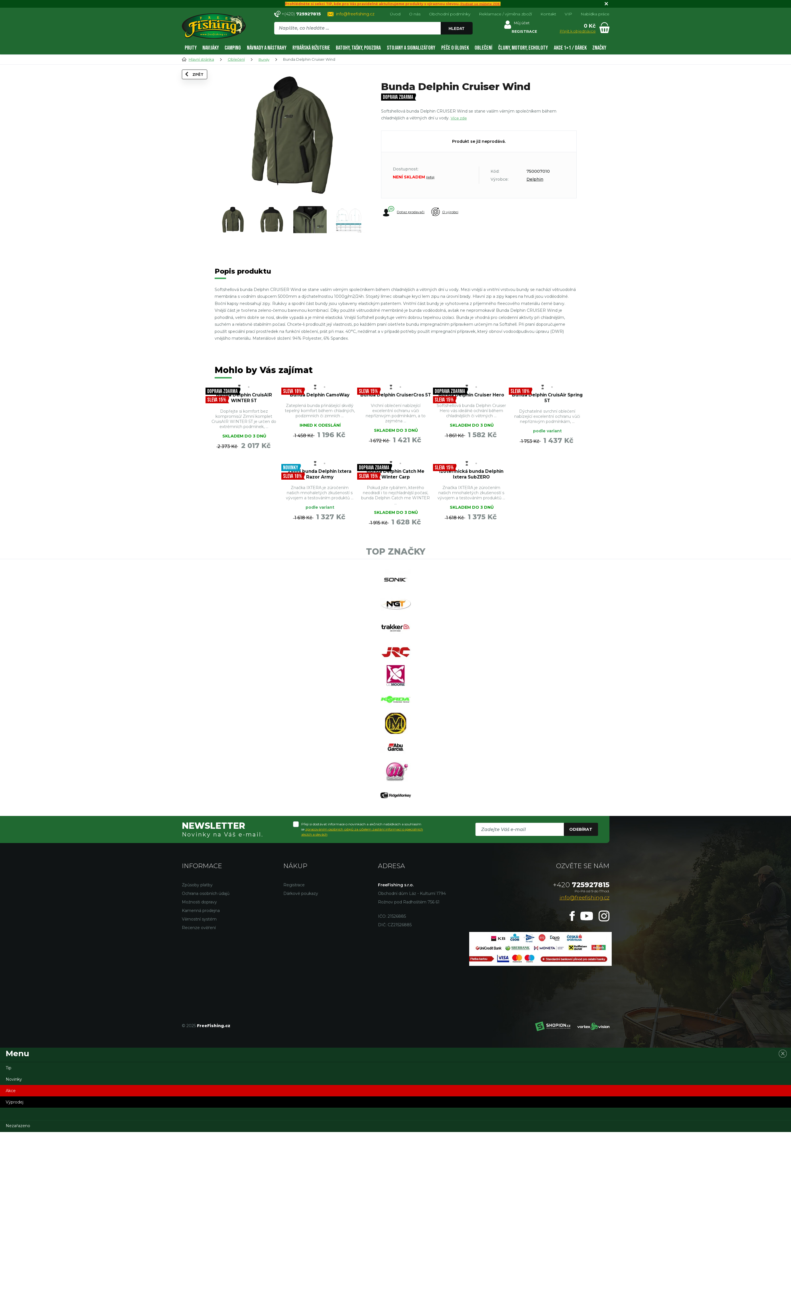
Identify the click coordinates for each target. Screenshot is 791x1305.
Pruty (191, 47)
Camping (233, 47)
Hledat (457, 28)
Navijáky (210, 47)
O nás (414, 14)
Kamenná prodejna (201, 1002)
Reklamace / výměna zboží (505, 14)
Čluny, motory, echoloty (523, 47)
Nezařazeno (18, 1217)
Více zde (459, 118)
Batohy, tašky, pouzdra (358, 47)
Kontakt (548, 14)
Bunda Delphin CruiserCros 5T (395, 401)
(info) (430, 177)
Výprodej (14, 1193)
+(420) (301, 14)
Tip (8, 1159)
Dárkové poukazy (300, 985)
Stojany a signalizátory (411, 47)
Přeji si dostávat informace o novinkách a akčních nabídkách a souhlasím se (362, 921)
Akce (11, 1182)
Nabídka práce (595, 14)
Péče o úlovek (455, 47)
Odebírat (580, 921)
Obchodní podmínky (449, 14)
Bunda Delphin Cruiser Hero (471, 401)
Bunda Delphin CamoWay (320, 401)
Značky (599, 47)
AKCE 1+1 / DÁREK (570, 47)
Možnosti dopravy (199, 993)
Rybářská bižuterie (311, 47)
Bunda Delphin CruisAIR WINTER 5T (244, 401)
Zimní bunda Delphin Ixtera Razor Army (243, 494)
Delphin (534, 179)
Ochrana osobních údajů (205, 985)
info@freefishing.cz (355, 14)
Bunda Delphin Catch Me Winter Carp (319, 494)
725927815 (581, 976)
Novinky (14, 1171)
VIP (568, 14)
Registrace (294, 976)
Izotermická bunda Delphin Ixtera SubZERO (395, 497)
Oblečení (483, 47)
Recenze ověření (199, 1019)
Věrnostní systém (199, 1010)
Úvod (395, 14)
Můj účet (521, 24)
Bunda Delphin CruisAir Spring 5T (547, 401)
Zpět (198, 83)
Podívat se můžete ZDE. (480, 4)
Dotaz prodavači (404, 212)
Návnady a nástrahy (266, 47)
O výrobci (454, 212)
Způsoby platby (197, 976)
